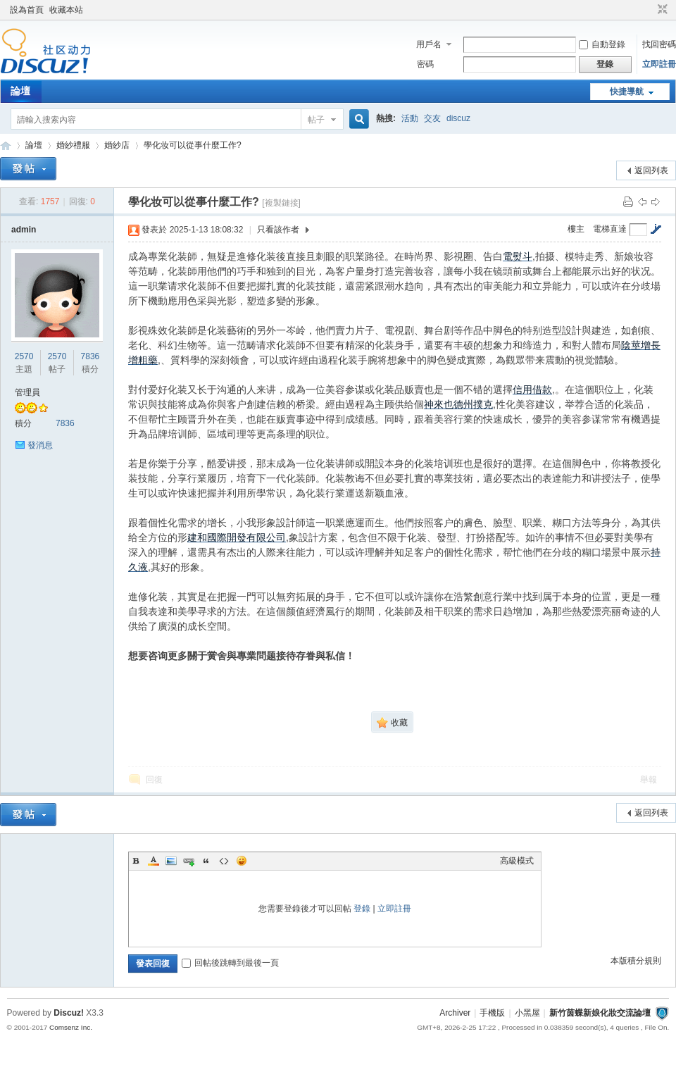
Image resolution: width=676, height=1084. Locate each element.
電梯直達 (610, 229)
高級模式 (517, 861)
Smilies (241, 861)
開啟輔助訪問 (649, 10)
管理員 (27, 392)
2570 (24, 356)
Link (189, 861)
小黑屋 (527, 1013)
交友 (432, 118)
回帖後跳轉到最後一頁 (230, 963)
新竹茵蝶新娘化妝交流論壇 (5, 145)
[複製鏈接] (281, 203)
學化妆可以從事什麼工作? (193, 145)
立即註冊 (659, 64)
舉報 (648, 780)
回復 (154, 780)
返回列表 (651, 170)
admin (23, 230)
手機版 (492, 1013)
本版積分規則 (636, 961)
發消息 (40, 445)
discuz (458, 118)
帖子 (316, 120)
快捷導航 (627, 91)
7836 (90, 356)
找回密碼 (659, 44)
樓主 (576, 229)
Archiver (454, 1013)
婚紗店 (117, 145)
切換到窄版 (661, 10)
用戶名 (429, 44)
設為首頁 (27, 10)
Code (224, 861)
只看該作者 (278, 230)
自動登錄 (602, 44)
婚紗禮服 (73, 145)
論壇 (20, 90)
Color (153, 861)
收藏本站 (66, 10)
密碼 (425, 64)
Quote (206, 861)
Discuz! (69, 1013)
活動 (409, 118)
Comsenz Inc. (70, 1027)
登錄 (361, 909)
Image (171, 861)
